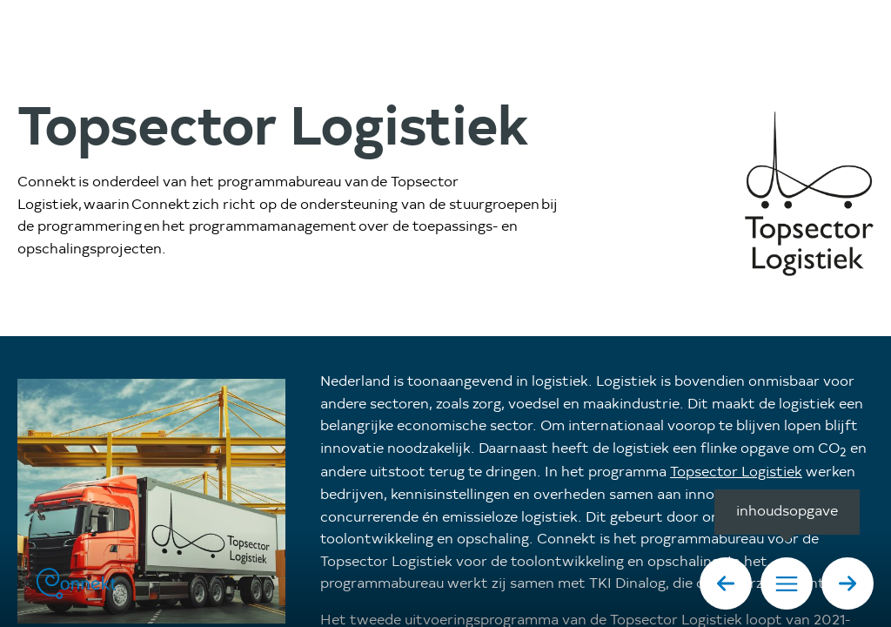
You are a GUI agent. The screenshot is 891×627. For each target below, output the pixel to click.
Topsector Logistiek (736, 473)
